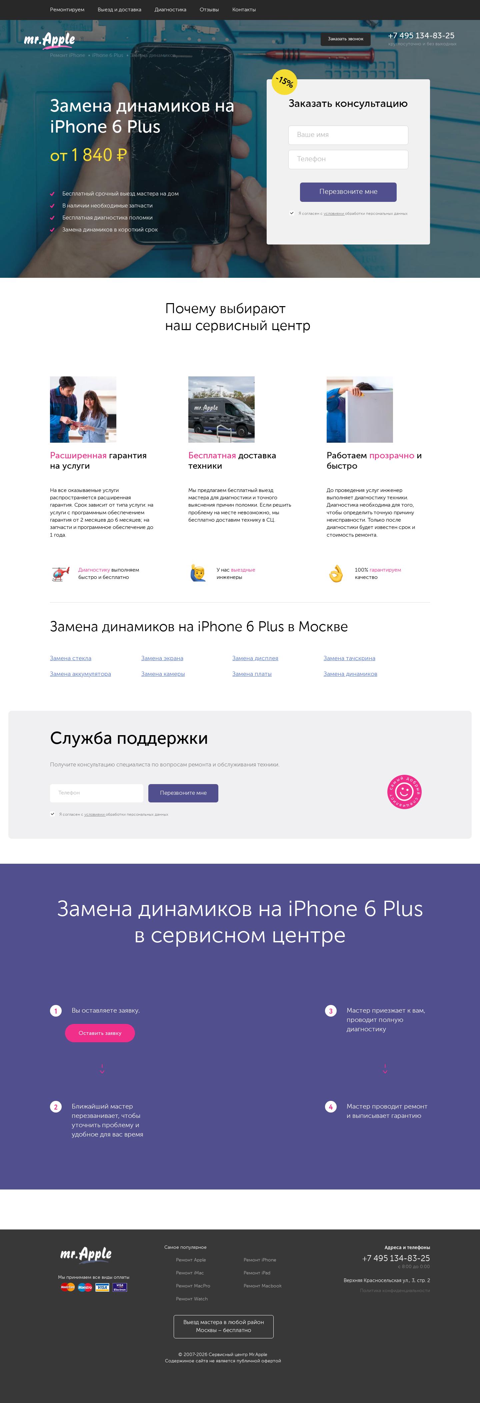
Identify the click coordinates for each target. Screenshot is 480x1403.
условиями (334, 214)
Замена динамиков (350, 674)
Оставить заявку (100, 1033)
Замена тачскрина (349, 659)
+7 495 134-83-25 (421, 36)
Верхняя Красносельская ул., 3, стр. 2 (387, 1280)
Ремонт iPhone (67, 55)
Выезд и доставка (119, 10)
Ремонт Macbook (258, 1286)
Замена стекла (70, 659)
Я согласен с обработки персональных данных (348, 213)
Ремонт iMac (185, 1273)
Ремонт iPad (252, 1273)
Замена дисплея (255, 659)
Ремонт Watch (187, 1299)
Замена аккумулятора (80, 674)
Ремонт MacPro (188, 1286)
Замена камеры (163, 674)
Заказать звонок (345, 39)
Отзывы (209, 10)
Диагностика (170, 10)
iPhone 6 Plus (107, 55)
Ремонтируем (67, 10)
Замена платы (252, 674)
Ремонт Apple (186, 1260)
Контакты (244, 10)
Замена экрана (162, 659)
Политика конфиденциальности (395, 1290)
